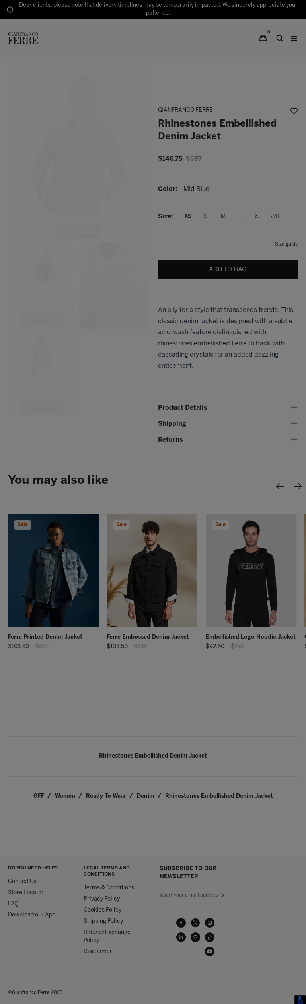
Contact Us (22, 881)
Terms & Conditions (109, 888)
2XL (276, 216)
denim (145, 796)
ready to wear (106, 796)
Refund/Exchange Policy (107, 936)
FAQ (13, 904)
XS (188, 216)
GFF (38, 796)
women (65, 796)
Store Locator (26, 892)
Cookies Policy (102, 910)
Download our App (31, 915)
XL (258, 216)
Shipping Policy (103, 921)
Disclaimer (98, 951)
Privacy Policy (102, 899)
